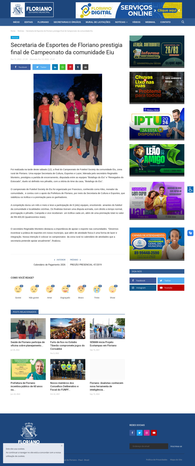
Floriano (43, 22)
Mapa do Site (176, 459)
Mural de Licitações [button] (98, 22)
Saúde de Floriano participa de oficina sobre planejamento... (28, 344)
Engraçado (65, 297)
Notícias (21, 31)
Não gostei (34, 297)
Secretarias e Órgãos (67, 22)
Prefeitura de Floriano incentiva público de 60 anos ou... (27, 386)
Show (112, 297)
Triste (96, 297)
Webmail (150, 22)
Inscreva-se (176, 446)
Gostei (18, 297)
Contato (165, 22)
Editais (29, 22)
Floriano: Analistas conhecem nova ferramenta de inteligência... (106, 386)
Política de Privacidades (156, 459)
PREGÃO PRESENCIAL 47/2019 (86, 264)
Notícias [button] (121, 22)
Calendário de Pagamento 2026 (49, 264)
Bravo (81, 297)
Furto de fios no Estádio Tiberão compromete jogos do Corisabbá (67, 345)
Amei (49, 297)
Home (13, 31)
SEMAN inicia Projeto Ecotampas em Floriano (103, 344)
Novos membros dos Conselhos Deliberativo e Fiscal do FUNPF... (64, 386)
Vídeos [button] (136, 22)
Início (16, 22)
